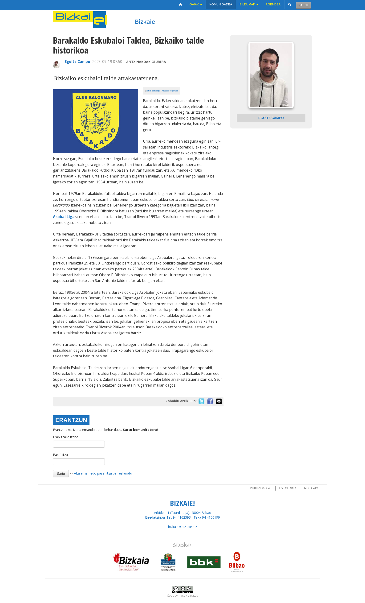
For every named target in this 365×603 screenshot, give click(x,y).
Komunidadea (220, 4)
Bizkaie (145, 21)
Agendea (273, 4)
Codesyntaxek (177, 596)
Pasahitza (60, 454)
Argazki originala (170, 90)
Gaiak (196, 4)
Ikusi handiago (153, 90)
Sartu (303, 5)
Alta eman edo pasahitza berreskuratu (103, 473)
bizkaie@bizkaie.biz (182, 527)
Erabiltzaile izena (65, 437)
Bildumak (248, 4)
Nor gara (311, 488)
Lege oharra (287, 488)
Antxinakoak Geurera (146, 61)
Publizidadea (260, 488)
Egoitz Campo (77, 61)
